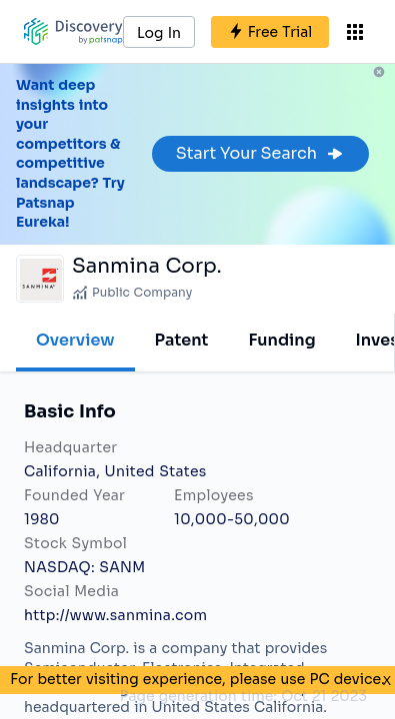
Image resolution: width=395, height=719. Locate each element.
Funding (281, 340)
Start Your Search (260, 153)
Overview (75, 340)
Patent (182, 340)
